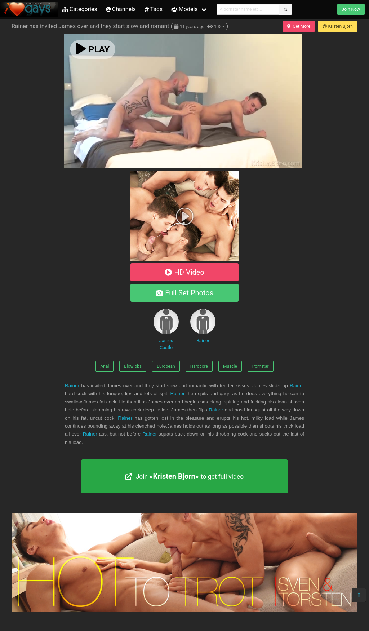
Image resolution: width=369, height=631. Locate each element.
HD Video (184, 272)
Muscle (230, 366)
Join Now (351, 9)
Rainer (202, 326)
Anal (104, 366)
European (166, 366)
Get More (298, 26)
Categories (79, 9)
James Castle (166, 329)
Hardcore (199, 366)
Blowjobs (133, 366)
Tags (154, 9)
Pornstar (260, 366)
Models (184, 9)
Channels (121, 9)
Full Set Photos (184, 292)
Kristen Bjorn (338, 26)
